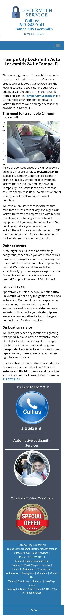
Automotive (12, 573)
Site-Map (50, 581)
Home (15, 569)
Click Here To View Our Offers (32, 498)
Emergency (28, 573)
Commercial (44, 569)
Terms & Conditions (18, 581)
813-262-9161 (31, 24)
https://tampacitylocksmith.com (32, 561)
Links (32, 585)
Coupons (42, 573)
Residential (28, 569)
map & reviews (40, 553)
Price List (37, 581)
